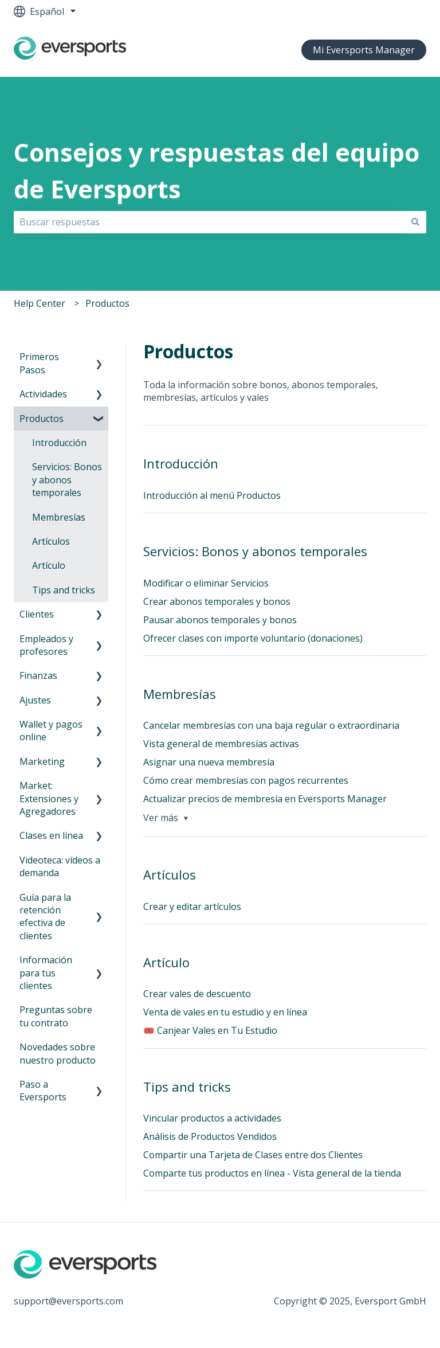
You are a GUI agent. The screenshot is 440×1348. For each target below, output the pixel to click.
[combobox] (209, 222)
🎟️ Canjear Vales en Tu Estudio (210, 1030)
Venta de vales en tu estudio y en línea (225, 1012)
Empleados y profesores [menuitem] (46, 645)
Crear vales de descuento (197, 993)
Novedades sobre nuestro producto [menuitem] (57, 1053)
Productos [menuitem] (41, 418)
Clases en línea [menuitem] (51, 835)
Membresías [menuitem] (58, 517)
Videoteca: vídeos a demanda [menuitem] (59, 866)
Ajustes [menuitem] (35, 700)
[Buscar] (415, 222)
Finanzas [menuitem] (38, 675)
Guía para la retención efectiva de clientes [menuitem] (45, 916)
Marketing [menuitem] (42, 761)
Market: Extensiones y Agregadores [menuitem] (48, 798)
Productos (107, 303)
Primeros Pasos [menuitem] (39, 363)
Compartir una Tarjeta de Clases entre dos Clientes (253, 1154)
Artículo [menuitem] (48, 565)
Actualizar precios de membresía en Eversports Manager (265, 798)
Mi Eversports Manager (364, 50)
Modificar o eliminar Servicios (206, 583)
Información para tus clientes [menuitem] (45, 973)
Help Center (39, 303)
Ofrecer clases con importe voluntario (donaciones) (253, 638)
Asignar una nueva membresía (208, 762)
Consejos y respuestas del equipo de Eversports (216, 170)
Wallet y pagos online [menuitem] (50, 730)
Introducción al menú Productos (212, 495)
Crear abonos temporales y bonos (216, 601)
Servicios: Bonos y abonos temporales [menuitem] (67, 479)
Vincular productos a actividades (212, 1118)
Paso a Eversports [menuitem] (42, 1090)
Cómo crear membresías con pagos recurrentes (245, 780)
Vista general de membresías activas (221, 743)
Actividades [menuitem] (43, 394)
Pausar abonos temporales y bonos (220, 620)
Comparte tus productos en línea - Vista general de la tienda (272, 1173)
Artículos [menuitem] (51, 541)
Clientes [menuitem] (36, 614)
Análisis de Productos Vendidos (210, 1136)
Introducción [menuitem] (59, 442)
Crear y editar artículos (192, 906)
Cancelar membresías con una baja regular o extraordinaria (271, 725)
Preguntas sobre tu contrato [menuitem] (55, 1016)
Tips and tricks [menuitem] (63, 590)
